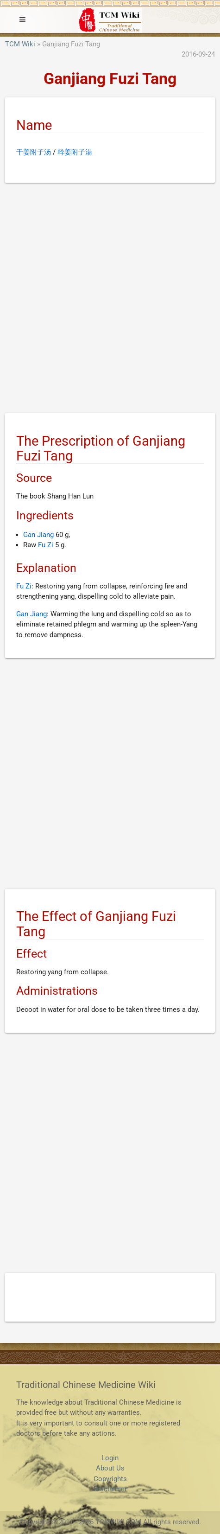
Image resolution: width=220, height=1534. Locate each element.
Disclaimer (110, 1489)
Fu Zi (45, 545)
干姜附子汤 (33, 152)
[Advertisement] (110, 300)
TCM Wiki (20, 44)
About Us (110, 1468)
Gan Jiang (38, 535)
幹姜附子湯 (74, 152)
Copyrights (110, 1479)
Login (110, 1458)
